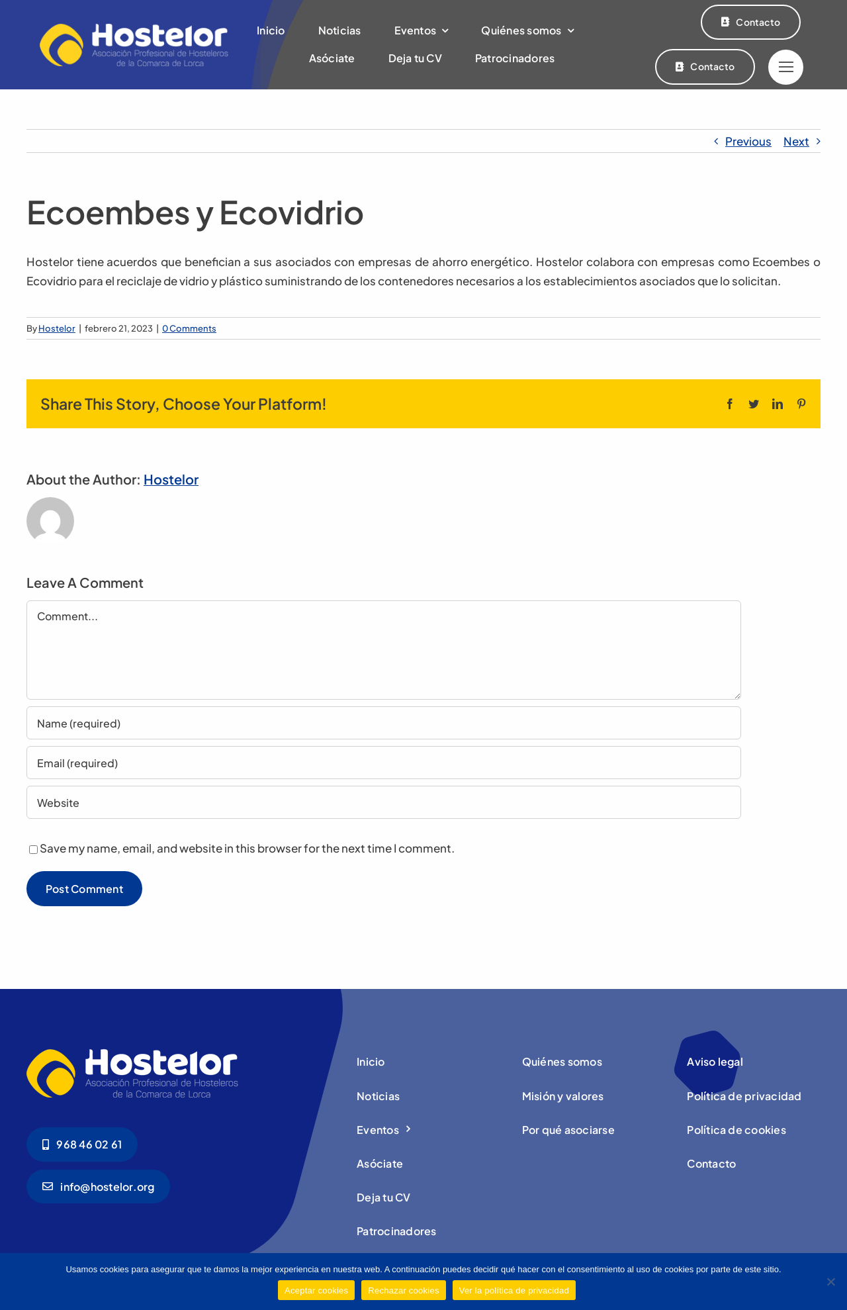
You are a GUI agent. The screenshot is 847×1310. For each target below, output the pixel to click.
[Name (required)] (383, 722)
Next (796, 141)
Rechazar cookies (403, 1290)
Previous (748, 141)
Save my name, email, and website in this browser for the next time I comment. (247, 848)
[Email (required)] (383, 762)
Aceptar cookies (316, 1290)
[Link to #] (785, 67)
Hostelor (56, 328)
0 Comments (189, 328)
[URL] (383, 802)
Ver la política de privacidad (514, 1290)
